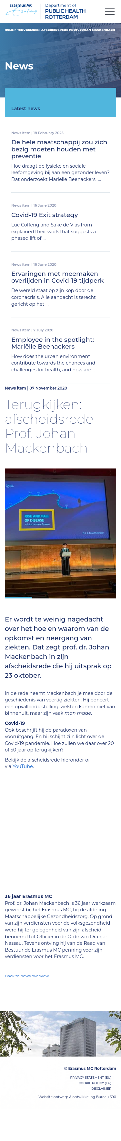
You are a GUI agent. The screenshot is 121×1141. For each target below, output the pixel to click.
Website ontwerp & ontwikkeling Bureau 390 (77, 1098)
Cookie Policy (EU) (95, 1085)
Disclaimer (101, 1090)
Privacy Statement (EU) (90, 1079)
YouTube (23, 766)
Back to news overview (27, 975)
